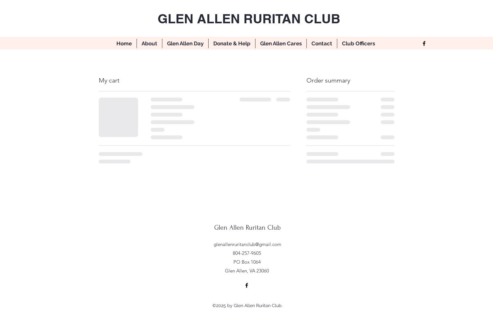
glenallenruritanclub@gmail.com (247, 244)
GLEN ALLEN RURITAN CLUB (249, 18)
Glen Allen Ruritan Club (247, 227)
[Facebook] (424, 43)
